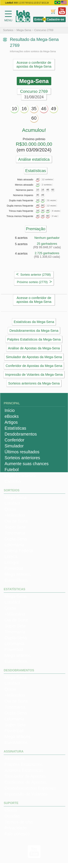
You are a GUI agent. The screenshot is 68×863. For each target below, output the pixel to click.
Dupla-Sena (16, 538)
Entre (38, 19)
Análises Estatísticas (24, 770)
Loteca (11, 556)
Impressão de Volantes (26, 794)
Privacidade (16, 827)
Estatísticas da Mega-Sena (34, 322)
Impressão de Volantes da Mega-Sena (34, 374)
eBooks (12, 416)
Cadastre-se (55, 19)
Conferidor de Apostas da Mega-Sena (34, 366)
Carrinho (13, 481)
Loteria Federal (19, 550)
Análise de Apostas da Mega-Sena (34, 348)
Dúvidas (12, 816)
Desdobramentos (21, 434)
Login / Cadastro (20, 475)
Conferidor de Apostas (25, 782)
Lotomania (14, 544)
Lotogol (11, 562)
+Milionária (15, 515)
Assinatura (15, 758)
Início (10, 410)
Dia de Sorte (16, 521)
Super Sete (15, 527)
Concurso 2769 (43, 30)
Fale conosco (17, 833)
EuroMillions (16, 742)
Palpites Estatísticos (23, 764)
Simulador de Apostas (25, 776)
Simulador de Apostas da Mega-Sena (34, 357)
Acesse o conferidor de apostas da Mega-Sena (33, 64)
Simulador (14, 446)
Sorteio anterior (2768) (33, 274)
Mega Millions (17, 574)
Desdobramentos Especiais (30, 788)
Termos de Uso (19, 822)
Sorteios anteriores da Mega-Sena (34, 383)
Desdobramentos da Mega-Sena (33, 330)
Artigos (11, 422)
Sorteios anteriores (22, 457)
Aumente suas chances (27, 463)
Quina (10, 509)
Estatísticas (15, 428)
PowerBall (14, 730)
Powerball (14, 568)
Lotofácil (12, 503)
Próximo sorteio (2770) (34, 281)
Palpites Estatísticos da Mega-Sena (34, 339)
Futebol (12, 469)
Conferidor (14, 440)
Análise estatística (34, 159)
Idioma (11, 810)
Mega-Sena (24, 30)
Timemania (15, 533)
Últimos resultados (22, 451)
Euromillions (16, 580)
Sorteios (8, 30)
